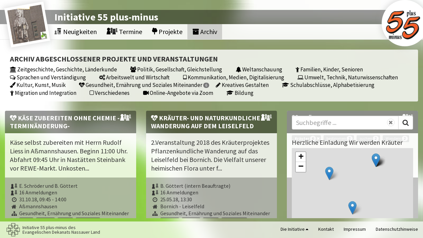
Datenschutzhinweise (397, 229)
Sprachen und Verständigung (48, 77)
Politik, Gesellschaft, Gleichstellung (176, 69)
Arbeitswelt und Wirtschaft (134, 77)
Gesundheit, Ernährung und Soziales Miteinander (144, 84)
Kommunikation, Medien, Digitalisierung (233, 77)
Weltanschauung (259, 69)
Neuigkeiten (76, 31)
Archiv (204, 31)
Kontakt (326, 229)
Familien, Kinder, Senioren (329, 69)
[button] (329, 173)
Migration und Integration (43, 92)
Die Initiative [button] (294, 229)
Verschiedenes (110, 92)
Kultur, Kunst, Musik (38, 84)
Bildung (239, 92)
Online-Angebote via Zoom (178, 92)
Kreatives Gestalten (242, 84)
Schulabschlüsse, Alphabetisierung (328, 84)
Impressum (355, 229)
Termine (124, 31)
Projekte (167, 31)
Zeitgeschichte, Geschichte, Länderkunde (63, 69)
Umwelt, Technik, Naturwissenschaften (347, 77)
